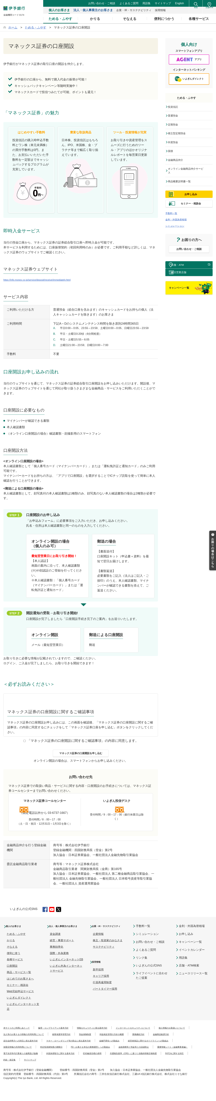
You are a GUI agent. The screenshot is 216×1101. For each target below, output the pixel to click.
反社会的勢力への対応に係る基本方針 (81, 1048)
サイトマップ (163, 3)
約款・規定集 (44, 1073)
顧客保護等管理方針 (121, 1041)
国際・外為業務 (59, 965)
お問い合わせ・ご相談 (101, 3)
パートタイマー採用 (105, 1001)
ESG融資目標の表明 (116, 1067)
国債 (172, 155)
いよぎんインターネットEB (66, 972)
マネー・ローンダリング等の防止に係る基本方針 (142, 1048)
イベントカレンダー (192, 957)
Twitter (62, 916)
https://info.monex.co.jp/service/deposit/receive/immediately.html (46, 279)
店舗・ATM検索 (189, 973)
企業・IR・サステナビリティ (109, 936)
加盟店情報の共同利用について (120, 1054)
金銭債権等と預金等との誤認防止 (84, 1061)
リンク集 (141, 965)
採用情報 (99, 974)
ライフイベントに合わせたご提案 (151, 983)
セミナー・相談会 (17, 992)
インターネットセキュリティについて (168, 1035)
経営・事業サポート (62, 953)
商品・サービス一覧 (19, 980)
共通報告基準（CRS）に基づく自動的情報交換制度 (168, 1067)
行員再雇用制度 (102, 995)
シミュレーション (177, 240)
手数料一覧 (173, 227)
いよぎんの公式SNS (149, 973)
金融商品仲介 (178, 164)
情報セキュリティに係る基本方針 (116, 1035)
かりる (11, 948)
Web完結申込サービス (20, 999)
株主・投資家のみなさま (108, 953)
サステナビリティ (103, 959)
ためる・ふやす (189, 100)
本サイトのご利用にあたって (20, 1035)
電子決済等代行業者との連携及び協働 (26, 1067)
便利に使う (13, 961)
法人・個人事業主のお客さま (66, 936)
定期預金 (175, 128)
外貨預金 (175, 146)
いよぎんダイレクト (19, 1005)
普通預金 (175, 118)
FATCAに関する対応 (15, 1073)
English (179, 3)
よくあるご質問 (128, 3)
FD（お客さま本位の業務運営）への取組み (29, 1061)
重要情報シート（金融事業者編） (133, 1061)
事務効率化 (56, 959)
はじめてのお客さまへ (20, 986)
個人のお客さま (17, 934)
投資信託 (175, 109)
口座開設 (12, 973)
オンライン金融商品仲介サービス (188, 176)
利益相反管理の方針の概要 (183, 1041)
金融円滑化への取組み (16, 1054)
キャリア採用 (101, 988)
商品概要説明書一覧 (182, 188)
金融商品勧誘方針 (39, 1048)
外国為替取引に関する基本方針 (77, 1067)
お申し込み (186, 941)
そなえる (12, 954)
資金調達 (55, 946)
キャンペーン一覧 (190, 949)
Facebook (46, 916)
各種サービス (15, 967)
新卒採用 (98, 982)
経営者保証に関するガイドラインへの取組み (66, 1054)
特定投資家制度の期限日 (162, 1054)
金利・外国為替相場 (179, 234)
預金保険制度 (150, 1041)
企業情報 (98, 946)
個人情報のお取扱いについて (20, 1041)
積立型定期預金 (179, 137)
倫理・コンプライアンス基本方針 (67, 1035)
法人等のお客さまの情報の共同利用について (74, 1041)
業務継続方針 (11, 1048)
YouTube (54, 916)
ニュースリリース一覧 (193, 981)
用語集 (146, 3)
